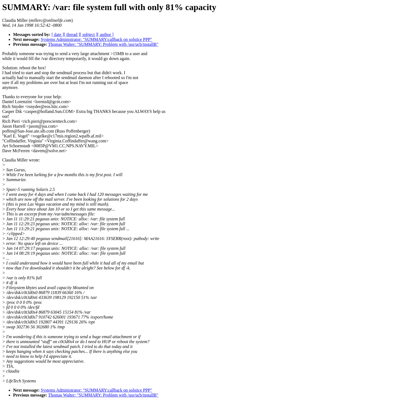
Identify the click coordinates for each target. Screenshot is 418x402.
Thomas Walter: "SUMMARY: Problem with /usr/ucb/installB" (103, 44)
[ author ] (105, 34)
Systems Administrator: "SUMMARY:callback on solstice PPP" (96, 39)
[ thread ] (72, 34)
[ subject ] (88, 34)
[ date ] (58, 34)
